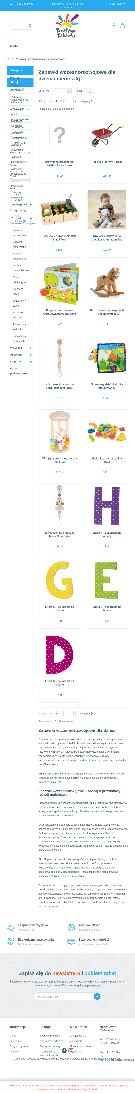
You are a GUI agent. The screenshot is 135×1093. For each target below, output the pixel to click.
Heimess (21, 442)
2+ (17, 520)
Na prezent (16, 361)
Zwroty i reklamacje (50, 1046)
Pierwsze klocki (18, 291)
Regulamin (15, 1041)
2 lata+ (20, 515)
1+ (18, 504)
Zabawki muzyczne (17, 195)
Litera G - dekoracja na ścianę (59, 608)
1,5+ (18, 509)
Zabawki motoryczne (19, 244)
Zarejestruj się (78, 1035)
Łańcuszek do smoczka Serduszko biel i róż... (59, 386)
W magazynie (19, 413)
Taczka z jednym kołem (107, 162)
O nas (12, 1035)
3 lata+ (20, 526)
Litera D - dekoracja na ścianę (59, 682)
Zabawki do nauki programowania (20, 114)
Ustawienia (76, 1051)
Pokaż (78, 90)
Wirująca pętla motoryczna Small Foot (59, 460)
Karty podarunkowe (18, 371)
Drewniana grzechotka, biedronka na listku (59, 163)
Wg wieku (16, 347)
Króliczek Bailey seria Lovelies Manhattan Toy (107, 237)
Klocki (14, 211)
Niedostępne (19, 404)
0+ (17, 499)
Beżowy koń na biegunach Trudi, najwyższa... (107, 312)
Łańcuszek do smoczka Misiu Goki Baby (59, 534)
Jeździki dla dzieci (19, 303)
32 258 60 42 (23, 3)
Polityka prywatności (20, 1046)
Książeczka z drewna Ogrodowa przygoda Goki (59, 312)
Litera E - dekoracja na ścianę (107, 608)
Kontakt (13, 1051)
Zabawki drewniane (17, 147)
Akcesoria (16, 354)
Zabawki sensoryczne (20, 232)
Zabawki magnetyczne (18, 171)
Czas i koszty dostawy (52, 1041)
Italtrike (20, 447)
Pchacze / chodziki (18, 315)
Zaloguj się (76, 1041)
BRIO (19, 431)
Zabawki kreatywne (17, 87)
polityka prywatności (89, 985)
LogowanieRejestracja (114, 26)
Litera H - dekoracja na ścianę (107, 534)
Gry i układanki (19, 204)
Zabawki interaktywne (18, 99)
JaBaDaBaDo (20, 457)
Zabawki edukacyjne (17, 135)
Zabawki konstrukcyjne (19, 159)
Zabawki (15, 78)
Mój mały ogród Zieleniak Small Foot (59, 237)
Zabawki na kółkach (19, 326)
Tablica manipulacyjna (21, 268)
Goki (18, 436)
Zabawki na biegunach (19, 338)
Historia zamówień (80, 1046)
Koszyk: (122, 26)
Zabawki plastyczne (17, 183)
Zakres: (14, 476)
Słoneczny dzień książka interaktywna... (107, 386)
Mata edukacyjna (19, 279)
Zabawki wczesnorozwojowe (22, 220)
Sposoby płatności (50, 1035)
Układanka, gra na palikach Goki (107, 460)
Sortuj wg (44, 90)
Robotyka (16, 126)
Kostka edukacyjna (19, 256)
